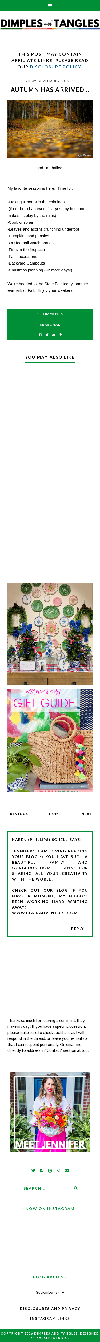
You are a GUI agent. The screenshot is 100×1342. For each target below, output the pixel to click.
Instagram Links (50, 1318)
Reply (77, 928)
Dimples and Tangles (56, 1333)
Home (55, 814)
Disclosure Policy (55, 66)
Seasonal (50, 325)
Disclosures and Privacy (50, 1308)
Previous (17, 814)
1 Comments (50, 314)
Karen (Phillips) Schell (40, 839)
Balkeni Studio (52, 1337)
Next (87, 814)
